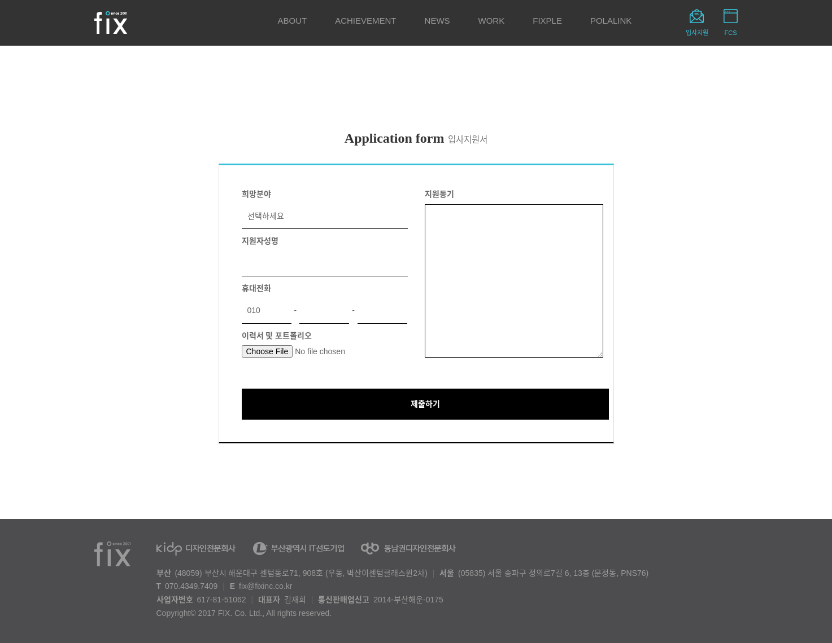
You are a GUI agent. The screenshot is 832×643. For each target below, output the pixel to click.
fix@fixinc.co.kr (265, 586)
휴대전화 (256, 288)
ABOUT (292, 20)
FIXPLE (547, 20)
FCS (731, 32)
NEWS (437, 20)
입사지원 (697, 32)
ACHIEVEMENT (365, 20)
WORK (491, 20)
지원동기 (439, 194)
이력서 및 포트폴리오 (277, 335)
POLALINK (610, 20)
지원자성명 (260, 240)
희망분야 (256, 194)
